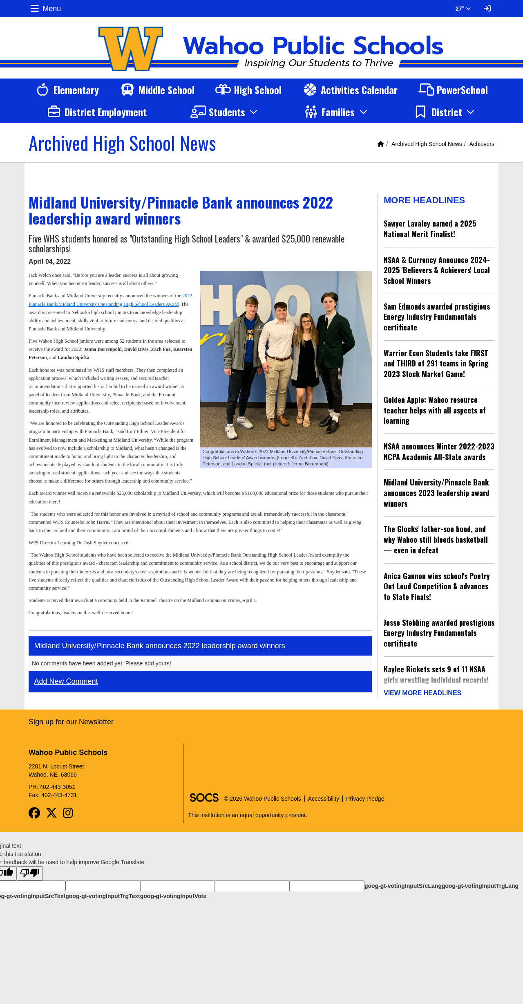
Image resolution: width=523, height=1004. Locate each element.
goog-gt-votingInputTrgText (102, 893)
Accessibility (323, 796)
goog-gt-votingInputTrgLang (480, 883)
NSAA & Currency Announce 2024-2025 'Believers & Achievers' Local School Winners (437, 270)
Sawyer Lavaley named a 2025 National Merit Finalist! (430, 228)
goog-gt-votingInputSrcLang (403, 883)
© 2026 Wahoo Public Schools (262, 796)
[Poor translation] (30, 870)
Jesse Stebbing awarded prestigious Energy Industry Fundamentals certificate (439, 633)
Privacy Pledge (365, 796)
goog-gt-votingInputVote (173, 893)
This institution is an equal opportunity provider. (247, 812)
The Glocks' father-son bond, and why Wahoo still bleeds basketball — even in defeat (436, 539)
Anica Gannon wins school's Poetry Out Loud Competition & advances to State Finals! (437, 586)
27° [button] (463, 8)
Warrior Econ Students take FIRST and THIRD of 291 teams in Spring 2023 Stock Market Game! (436, 363)
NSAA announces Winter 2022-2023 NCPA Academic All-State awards (439, 451)
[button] (225, 112)
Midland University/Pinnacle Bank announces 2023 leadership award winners (436, 492)
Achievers (481, 144)
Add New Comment (66, 681)
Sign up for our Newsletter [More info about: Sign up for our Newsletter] (71, 719)
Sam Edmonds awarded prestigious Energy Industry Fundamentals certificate (437, 316)
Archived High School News (426, 144)
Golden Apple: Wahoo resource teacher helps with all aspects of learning (435, 410)
